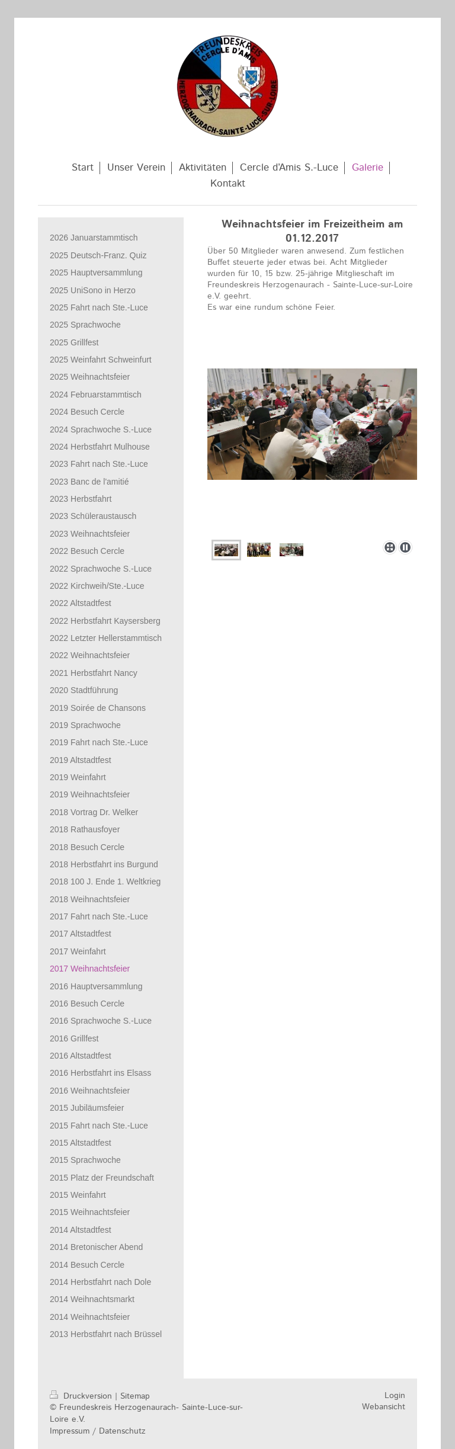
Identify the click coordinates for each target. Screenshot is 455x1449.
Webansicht (383, 1407)
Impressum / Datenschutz (98, 1431)
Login (394, 1396)
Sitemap (135, 1396)
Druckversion (82, 1396)
